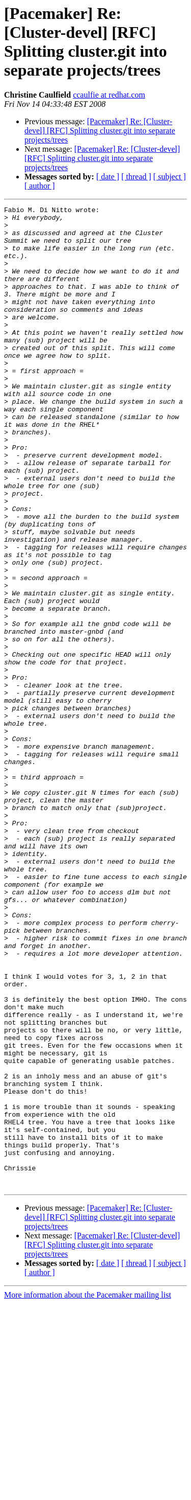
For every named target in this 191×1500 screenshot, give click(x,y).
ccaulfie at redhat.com (109, 94)
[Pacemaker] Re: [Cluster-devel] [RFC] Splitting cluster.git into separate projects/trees (99, 130)
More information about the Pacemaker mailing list (87, 1491)
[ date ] (107, 176)
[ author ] (39, 185)
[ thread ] (136, 176)
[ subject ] (169, 176)
